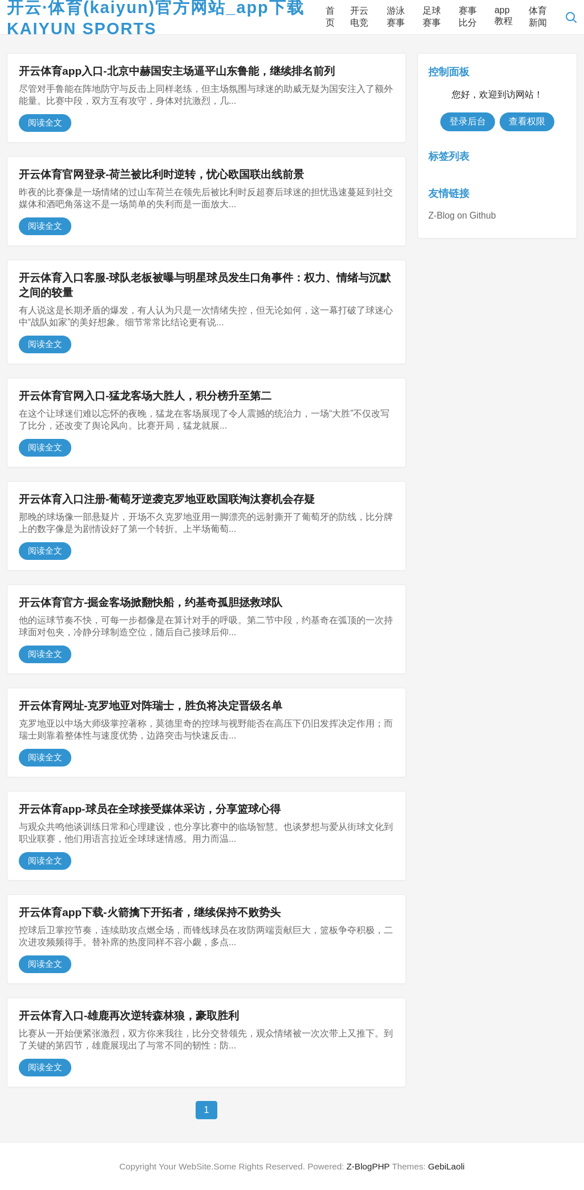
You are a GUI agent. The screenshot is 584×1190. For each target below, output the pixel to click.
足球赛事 (432, 16)
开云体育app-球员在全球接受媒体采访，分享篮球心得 (150, 809)
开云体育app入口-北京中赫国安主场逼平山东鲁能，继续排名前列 (177, 71)
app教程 (503, 15)
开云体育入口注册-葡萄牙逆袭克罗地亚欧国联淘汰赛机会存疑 (167, 499)
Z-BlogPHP (368, 1166)
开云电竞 (359, 16)
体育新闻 (538, 16)
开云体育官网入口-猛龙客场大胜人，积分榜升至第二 (145, 396)
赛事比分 (468, 16)
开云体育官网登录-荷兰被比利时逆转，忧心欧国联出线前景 (161, 174)
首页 (330, 16)
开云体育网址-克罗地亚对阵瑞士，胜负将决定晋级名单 (150, 706)
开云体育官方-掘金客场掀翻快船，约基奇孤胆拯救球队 (150, 602)
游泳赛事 (396, 16)
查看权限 (527, 121)
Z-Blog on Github (462, 215)
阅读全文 (45, 122)
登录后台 (467, 121)
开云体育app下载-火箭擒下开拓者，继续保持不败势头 (150, 912)
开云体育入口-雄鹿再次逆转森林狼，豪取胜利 (129, 1016)
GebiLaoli (446, 1166)
